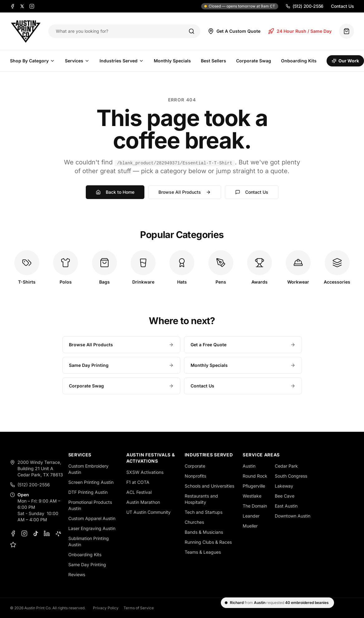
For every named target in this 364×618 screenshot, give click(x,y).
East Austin (286, 506)
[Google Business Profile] (13, 545)
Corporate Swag (253, 60)
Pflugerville (254, 486)
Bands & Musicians (204, 532)
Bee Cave (284, 496)
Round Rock (255, 476)
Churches (194, 522)
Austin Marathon (143, 502)
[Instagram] (31, 6)
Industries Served (121, 60)
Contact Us (342, 6)
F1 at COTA (137, 482)
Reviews (76, 574)
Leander (251, 515)
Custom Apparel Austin (91, 518)
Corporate (195, 466)
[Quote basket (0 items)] (346, 31)
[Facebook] (12, 6)
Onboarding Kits (299, 60)
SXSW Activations (144, 472)
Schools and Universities (209, 486)
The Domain (255, 506)
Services (77, 60)
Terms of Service (139, 608)
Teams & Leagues (203, 552)
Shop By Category (32, 60)
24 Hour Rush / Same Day (300, 31)
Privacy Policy (106, 608)
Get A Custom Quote (234, 31)
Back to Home (115, 192)
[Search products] (118, 31)
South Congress (291, 476)
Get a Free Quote (243, 344)
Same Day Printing (121, 365)
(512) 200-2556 (304, 6)
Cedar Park (286, 466)
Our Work (345, 60)
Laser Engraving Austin (91, 528)
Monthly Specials (172, 60)
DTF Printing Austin (88, 492)
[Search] (191, 31)
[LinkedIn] (47, 533)
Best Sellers (213, 60)
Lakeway (284, 486)
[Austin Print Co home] (25, 31)
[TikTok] (35, 533)
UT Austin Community (148, 512)
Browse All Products (184, 192)
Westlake (252, 496)
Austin (249, 466)
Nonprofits (195, 476)
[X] (22, 6)
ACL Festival (139, 492)
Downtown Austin (292, 515)
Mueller (250, 525)
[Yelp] (58, 533)
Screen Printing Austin (91, 482)
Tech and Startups (203, 512)
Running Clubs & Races (208, 542)
